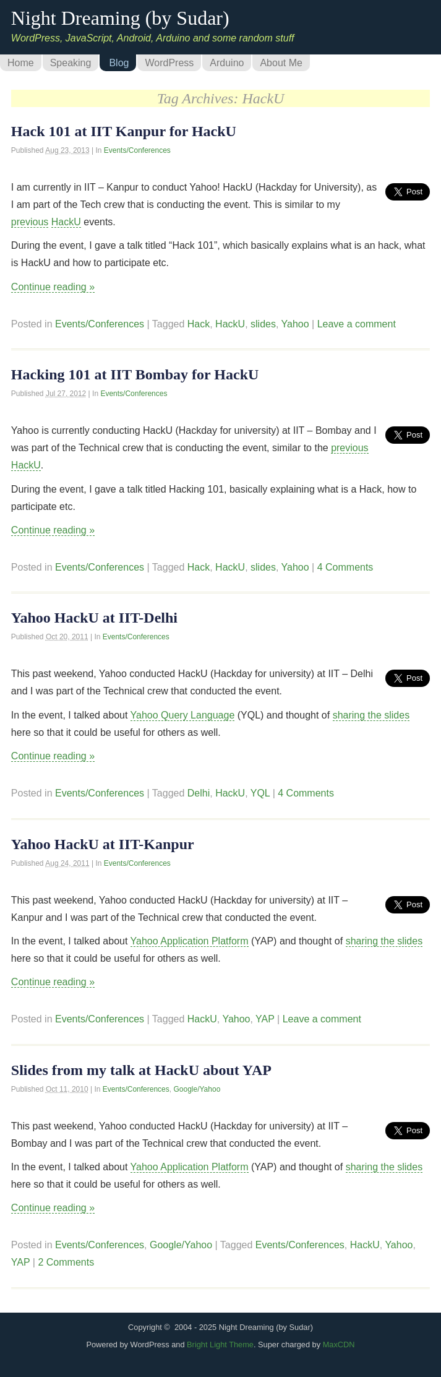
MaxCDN (339, 1344)
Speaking (71, 63)
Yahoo (295, 324)
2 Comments (66, 1262)
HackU (66, 222)
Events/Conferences (137, 150)
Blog (119, 63)
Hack (198, 324)
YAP (265, 1019)
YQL (260, 793)
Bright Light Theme (220, 1344)
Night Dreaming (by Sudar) (120, 18)
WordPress (169, 63)
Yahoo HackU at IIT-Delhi (94, 618)
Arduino (227, 63)
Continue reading (53, 287)
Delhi (198, 793)
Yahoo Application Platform (190, 941)
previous (29, 222)
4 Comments (345, 567)
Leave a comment (356, 324)
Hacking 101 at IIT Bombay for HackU (135, 374)
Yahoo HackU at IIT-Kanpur (102, 844)
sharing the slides (371, 715)
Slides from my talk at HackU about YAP (141, 1070)
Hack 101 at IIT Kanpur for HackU (123, 131)
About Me (281, 63)
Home (20, 63)
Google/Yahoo (196, 1089)
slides (263, 324)
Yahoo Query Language (183, 715)
